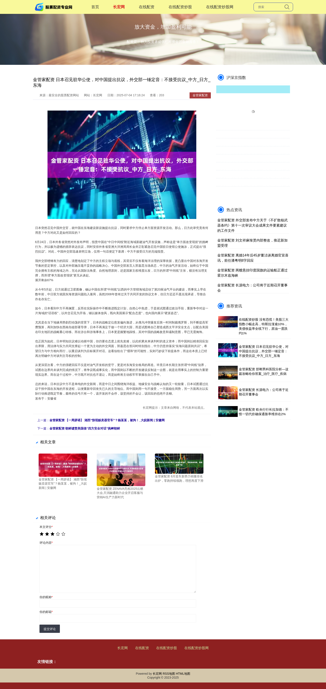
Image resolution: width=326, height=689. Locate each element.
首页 (95, 7)
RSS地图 (169, 673)
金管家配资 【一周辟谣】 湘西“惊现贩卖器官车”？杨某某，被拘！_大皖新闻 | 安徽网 (107, 420)
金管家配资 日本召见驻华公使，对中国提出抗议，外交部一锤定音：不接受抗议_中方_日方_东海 (263, 351)
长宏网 (119, 7)
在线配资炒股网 (219, 7)
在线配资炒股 (180, 7)
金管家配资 (200, 95)
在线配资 (146, 7)
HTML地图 (183, 673)
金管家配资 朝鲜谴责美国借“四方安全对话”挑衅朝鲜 (84, 428)
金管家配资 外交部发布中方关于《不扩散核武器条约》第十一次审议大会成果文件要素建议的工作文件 (252, 225)
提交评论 (50, 629)
